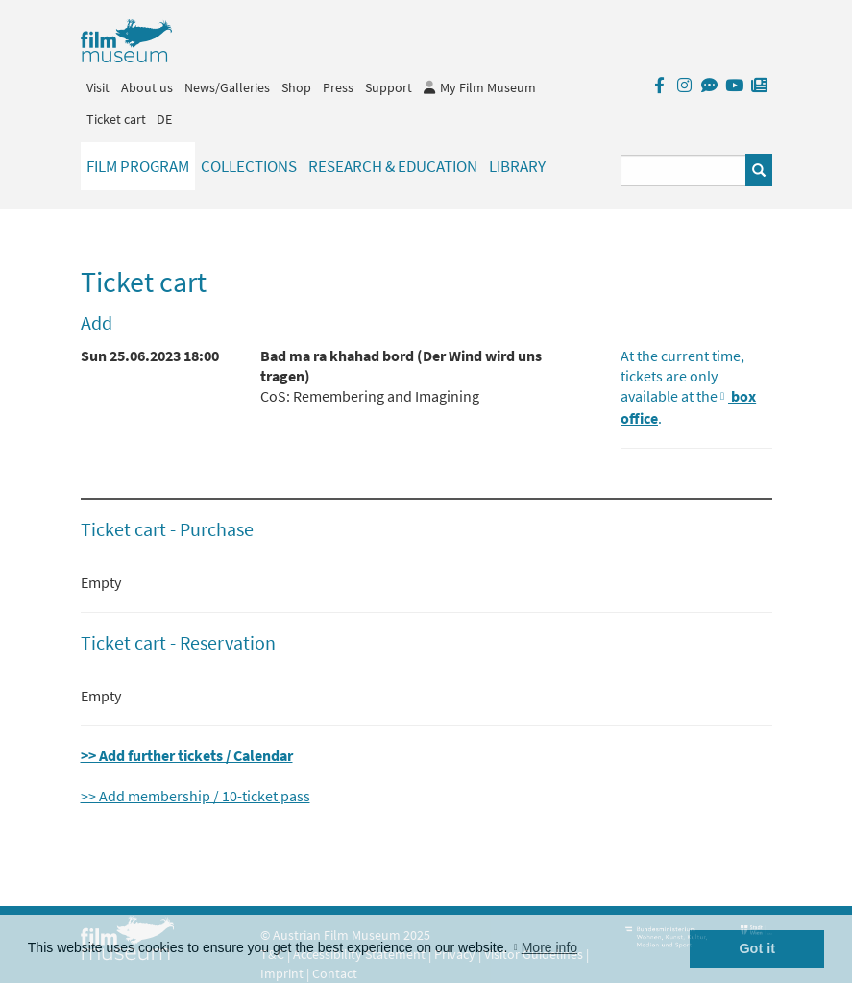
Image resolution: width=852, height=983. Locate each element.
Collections (249, 166)
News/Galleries (227, 87)
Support (388, 87)
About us (147, 87)
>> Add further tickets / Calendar (187, 755)
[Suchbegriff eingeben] (683, 170)
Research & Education (392, 166)
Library (517, 166)
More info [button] (549, 947)
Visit (98, 87)
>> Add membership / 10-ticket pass (195, 795)
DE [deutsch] (164, 119)
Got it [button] (757, 948)
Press (338, 87)
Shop (296, 87)
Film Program (137, 166)
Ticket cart (116, 119)
